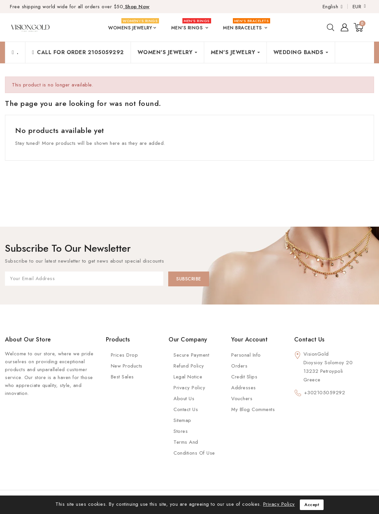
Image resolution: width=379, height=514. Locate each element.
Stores (181, 431)
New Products (126, 365)
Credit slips (244, 376)
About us (184, 398)
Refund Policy (189, 365)
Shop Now (136, 6)
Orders (239, 365)
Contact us (309, 339)
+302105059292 (324, 392)
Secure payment (191, 355)
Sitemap (182, 420)
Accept (311, 504)
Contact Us (186, 409)
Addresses (243, 387)
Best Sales (122, 376)
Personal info (246, 355)
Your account (249, 339)
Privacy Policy (189, 387)
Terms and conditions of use (194, 447)
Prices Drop (124, 355)
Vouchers (241, 398)
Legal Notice (188, 376)
